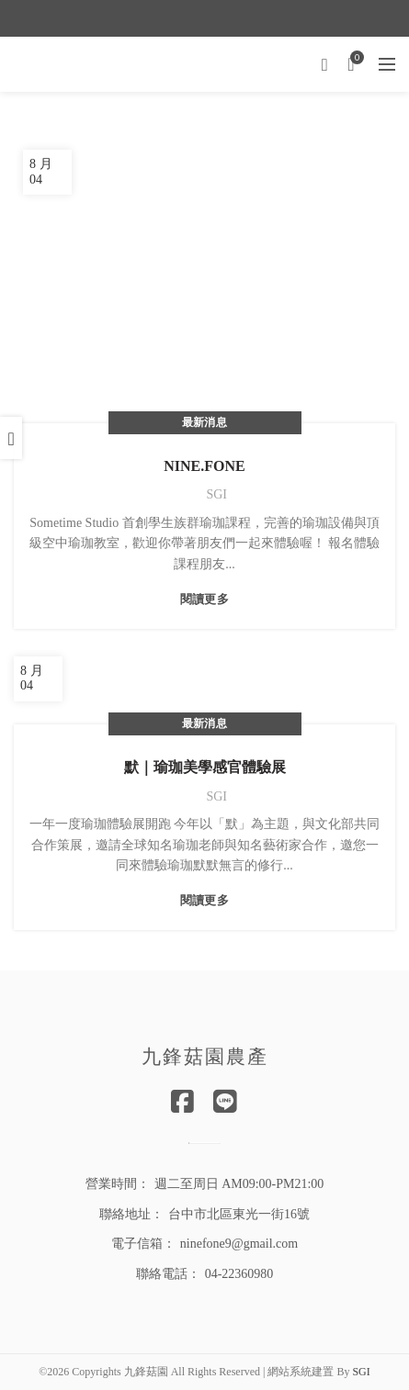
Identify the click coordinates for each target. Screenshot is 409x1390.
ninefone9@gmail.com (239, 1243)
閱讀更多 (204, 599)
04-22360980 (239, 1274)
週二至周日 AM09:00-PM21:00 (239, 1184)
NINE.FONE (204, 466)
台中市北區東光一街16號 (239, 1214)
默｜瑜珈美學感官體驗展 (205, 767)
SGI (360, 1371)
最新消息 (204, 422)
